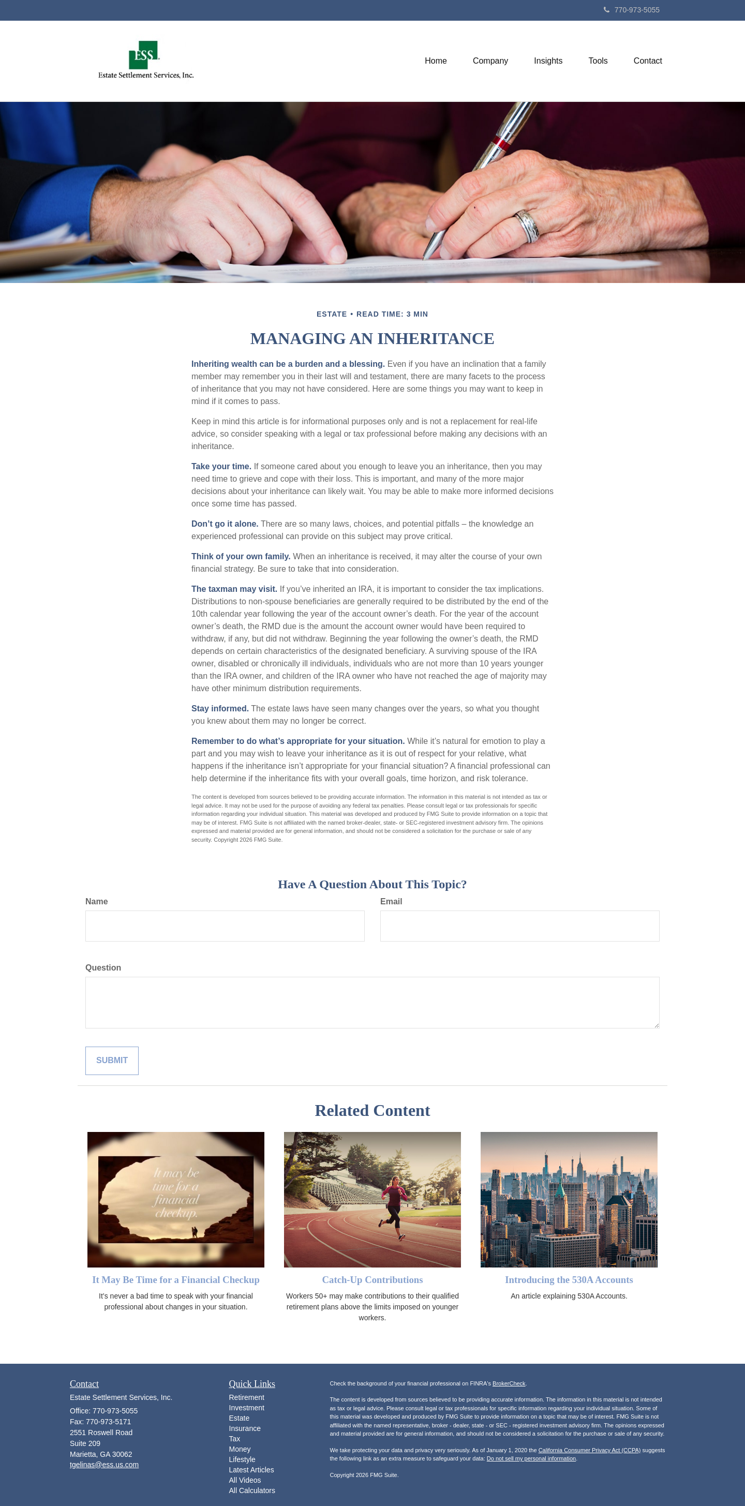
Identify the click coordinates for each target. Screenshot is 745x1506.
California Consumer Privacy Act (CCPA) (590, 1450)
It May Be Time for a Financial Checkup (176, 1279)
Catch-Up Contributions (372, 1279)
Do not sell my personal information (531, 1458)
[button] (490, 61)
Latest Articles (251, 1470)
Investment (246, 1408)
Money (240, 1449)
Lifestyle (242, 1459)
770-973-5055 (632, 10)
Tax (235, 1439)
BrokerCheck (509, 1383)
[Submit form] (112, 1061)
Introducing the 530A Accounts (569, 1279)
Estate (239, 1418)
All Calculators (252, 1490)
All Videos (245, 1480)
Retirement (246, 1397)
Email (391, 901)
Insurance (245, 1428)
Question (103, 967)
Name (96, 901)
